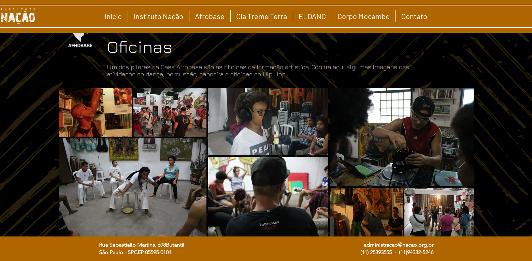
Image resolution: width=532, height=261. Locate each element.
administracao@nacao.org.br (398, 245)
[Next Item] (462, 162)
